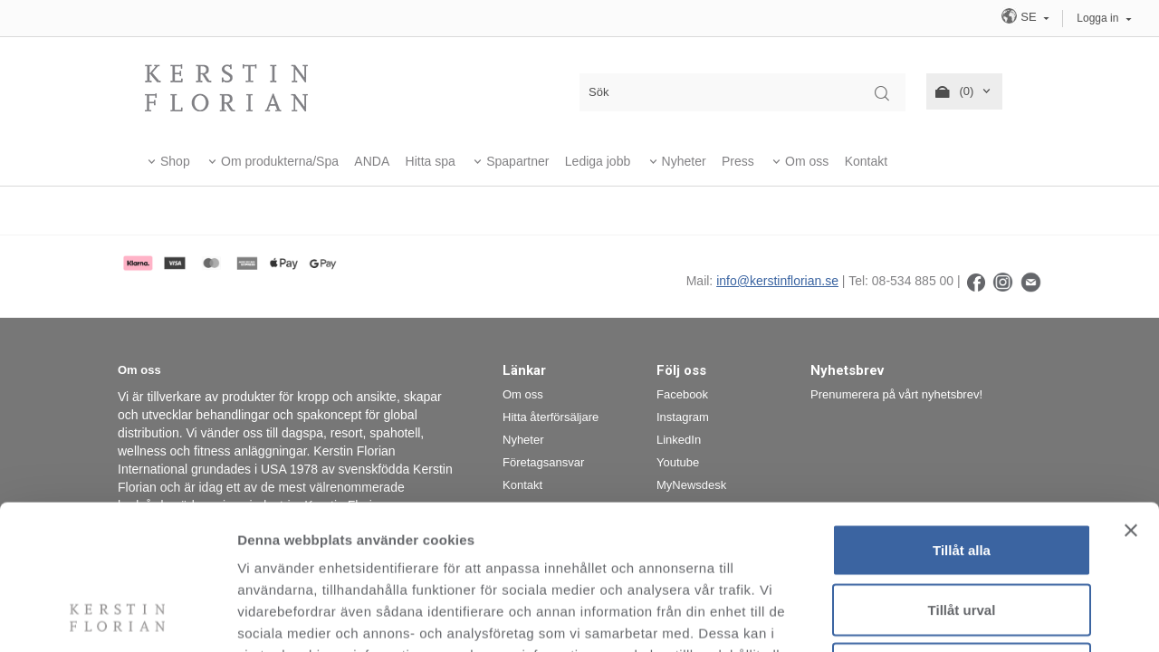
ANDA (371, 161)
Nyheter (684, 161)
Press (738, 161)
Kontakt (866, 161)
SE (1020, 15)
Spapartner (517, 161)
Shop (175, 161)
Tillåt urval (962, 474)
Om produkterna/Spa (280, 161)
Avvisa (961, 533)
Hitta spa (430, 161)
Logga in (1097, 18)
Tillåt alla (962, 414)
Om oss (807, 161)
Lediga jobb (597, 161)
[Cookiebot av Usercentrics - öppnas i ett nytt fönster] (117, 616)
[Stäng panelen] (1131, 394)
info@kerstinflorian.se (777, 280)
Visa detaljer (983, 616)
